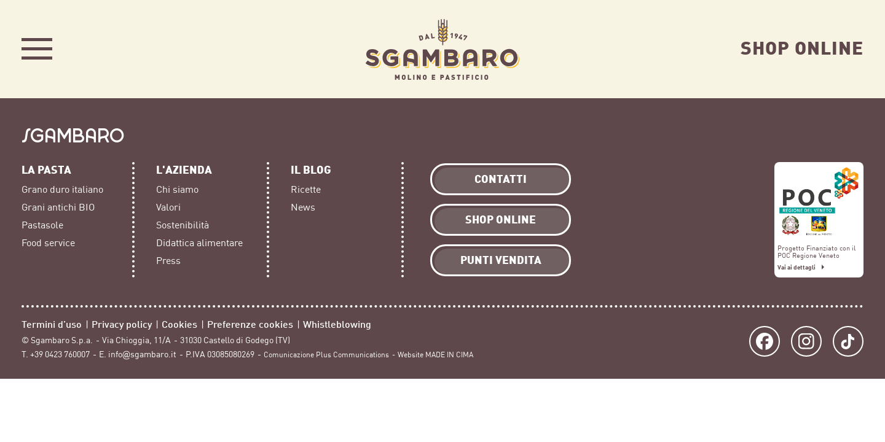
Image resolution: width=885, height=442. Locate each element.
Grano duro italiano (62, 189)
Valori (168, 207)
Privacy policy (122, 324)
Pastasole (42, 225)
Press (168, 260)
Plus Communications (352, 355)
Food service (48, 243)
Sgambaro (442, 49)
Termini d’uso (52, 324)
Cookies (179, 324)
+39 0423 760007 (60, 354)
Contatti (500, 178)
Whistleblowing (337, 324)
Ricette (306, 189)
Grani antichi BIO (58, 207)
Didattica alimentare (199, 243)
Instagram (806, 341)
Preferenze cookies (250, 324)
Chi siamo (177, 189)
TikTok (848, 341)
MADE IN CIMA (449, 355)
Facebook (764, 341)
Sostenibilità (182, 225)
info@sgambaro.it (142, 354)
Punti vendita (500, 259)
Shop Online (802, 47)
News (303, 207)
